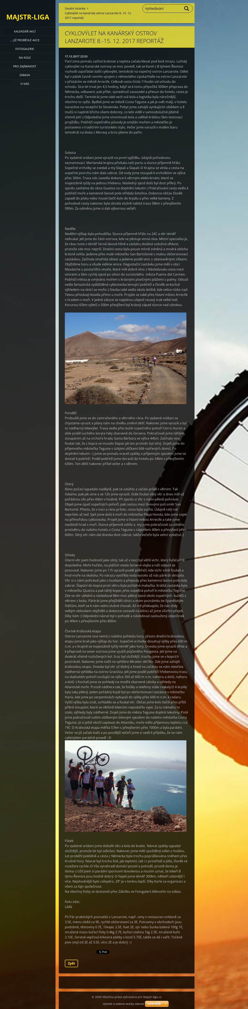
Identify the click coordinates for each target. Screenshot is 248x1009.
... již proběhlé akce (25, 40)
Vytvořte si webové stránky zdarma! (123, 1003)
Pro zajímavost (24, 66)
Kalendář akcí (25, 31)
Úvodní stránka (75, 8)
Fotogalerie (24, 49)
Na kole (25, 57)
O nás (24, 84)
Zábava (24, 75)
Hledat (186, 8)
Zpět (71, 963)
